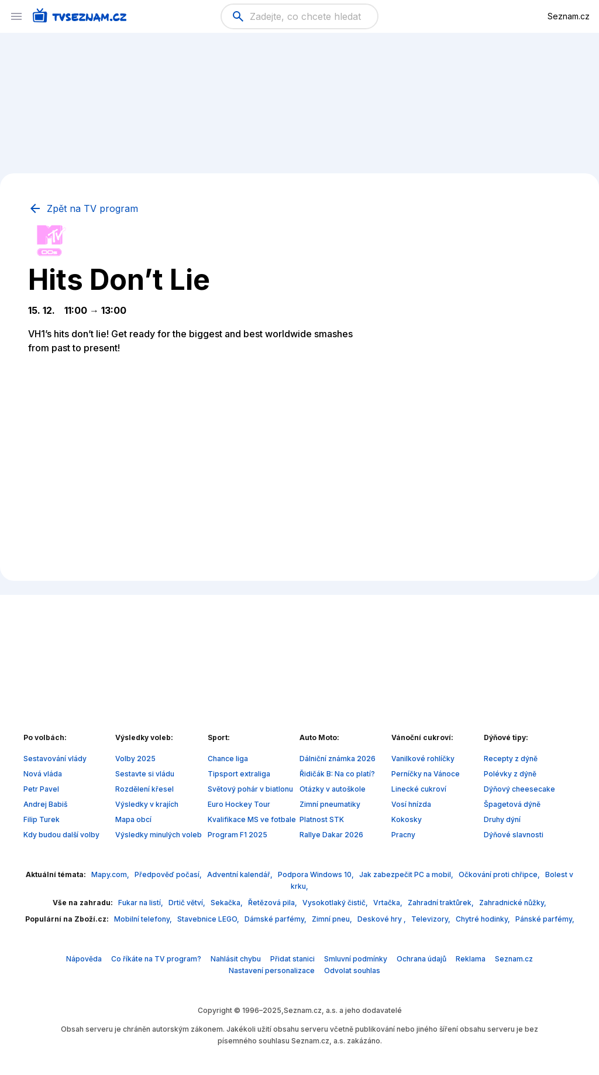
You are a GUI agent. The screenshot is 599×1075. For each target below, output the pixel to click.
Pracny (403, 834)
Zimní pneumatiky (330, 804)
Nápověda (84, 958)
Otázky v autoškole (333, 789)
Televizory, (431, 919)
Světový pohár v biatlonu (250, 789)
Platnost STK (322, 819)
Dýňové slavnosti (513, 834)
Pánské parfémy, (544, 919)
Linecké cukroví (418, 789)
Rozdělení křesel (144, 789)
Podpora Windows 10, (317, 874)
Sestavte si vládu (144, 773)
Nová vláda (42, 773)
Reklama (471, 958)
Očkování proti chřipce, (500, 874)
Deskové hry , (382, 919)
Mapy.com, (111, 874)
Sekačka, (228, 902)
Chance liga (228, 758)
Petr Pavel (41, 789)
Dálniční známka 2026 (338, 758)
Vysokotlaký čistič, (336, 902)
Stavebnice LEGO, (209, 919)
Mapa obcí (133, 819)
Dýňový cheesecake (519, 789)
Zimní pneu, (333, 919)
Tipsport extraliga (239, 773)
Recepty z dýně (511, 758)
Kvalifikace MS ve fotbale (252, 819)
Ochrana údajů (421, 958)
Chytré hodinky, (484, 919)
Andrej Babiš (45, 804)
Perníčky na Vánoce (425, 773)
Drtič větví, (187, 902)
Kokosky (406, 819)
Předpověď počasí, (169, 874)
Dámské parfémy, (276, 919)
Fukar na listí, (141, 902)
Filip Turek (41, 819)
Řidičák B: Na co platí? (337, 773)
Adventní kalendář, (240, 874)
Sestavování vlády (55, 758)
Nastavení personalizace (272, 970)
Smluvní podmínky (355, 958)
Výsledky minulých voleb (158, 834)
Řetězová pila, (273, 902)
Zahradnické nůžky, (512, 902)
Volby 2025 (135, 758)
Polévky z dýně (510, 773)
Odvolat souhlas (352, 970)
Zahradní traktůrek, (442, 902)
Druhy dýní (502, 819)
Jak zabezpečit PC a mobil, (407, 874)
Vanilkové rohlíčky (423, 758)
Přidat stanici (292, 958)
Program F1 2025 (237, 834)
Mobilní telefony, (144, 919)
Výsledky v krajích (146, 804)
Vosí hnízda (411, 804)
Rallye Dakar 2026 (331, 834)
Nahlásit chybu (236, 958)
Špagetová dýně (512, 804)
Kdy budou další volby (61, 834)
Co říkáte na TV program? (156, 958)
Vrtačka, (388, 902)
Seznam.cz (569, 16)
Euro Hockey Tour (239, 804)
